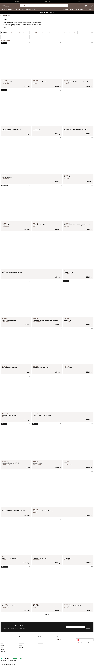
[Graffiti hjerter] (31, 179)
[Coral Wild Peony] (47, 607)
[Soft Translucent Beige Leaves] (31, 274)
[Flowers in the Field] (16, 607)
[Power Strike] (47, 131)
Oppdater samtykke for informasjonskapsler (84, 642)
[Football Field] (78, 274)
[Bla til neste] (92, 33)
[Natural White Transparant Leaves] (16, 512)
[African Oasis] (47, 464)
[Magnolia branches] (47, 226)
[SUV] (78, 464)
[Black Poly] (78, 322)
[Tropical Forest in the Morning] (62, 512)
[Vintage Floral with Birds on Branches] (78, 83)
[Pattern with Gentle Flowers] (47, 83)
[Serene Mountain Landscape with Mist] (78, 226)
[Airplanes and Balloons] (16, 417)
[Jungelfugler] (16, 226)
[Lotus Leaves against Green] (62, 417)
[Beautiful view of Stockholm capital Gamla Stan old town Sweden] (47, 322)
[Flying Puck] (78, 369)
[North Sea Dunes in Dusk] (47, 369)
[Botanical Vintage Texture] (16, 560)
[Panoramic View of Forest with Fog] (78, 131)
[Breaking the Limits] (16, 83)
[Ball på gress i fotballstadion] (16, 131)
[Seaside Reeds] (78, 179)
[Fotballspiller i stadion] (16, 369)
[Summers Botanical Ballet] (16, 464)
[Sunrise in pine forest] (47, 560)
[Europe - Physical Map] (16, 322)
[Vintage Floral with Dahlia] (78, 607)
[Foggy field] (78, 560)
